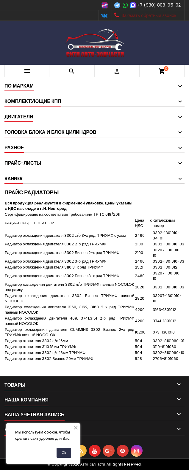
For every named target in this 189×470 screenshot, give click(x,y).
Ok (64, 452)
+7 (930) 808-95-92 (159, 5)
